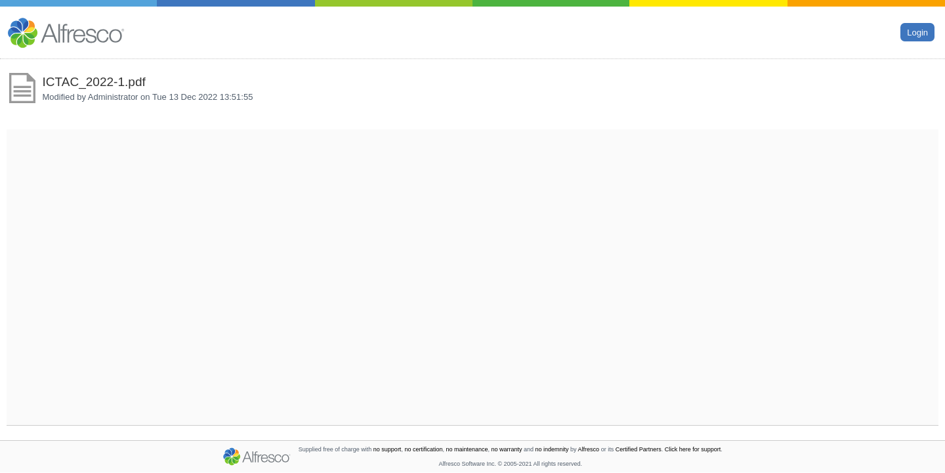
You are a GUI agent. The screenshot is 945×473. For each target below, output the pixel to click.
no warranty (507, 449)
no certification (423, 449)
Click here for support (693, 449)
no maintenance (467, 449)
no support (387, 449)
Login (917, 32)
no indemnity (552, 449)
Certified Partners (639, 449)
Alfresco (589, 449)
